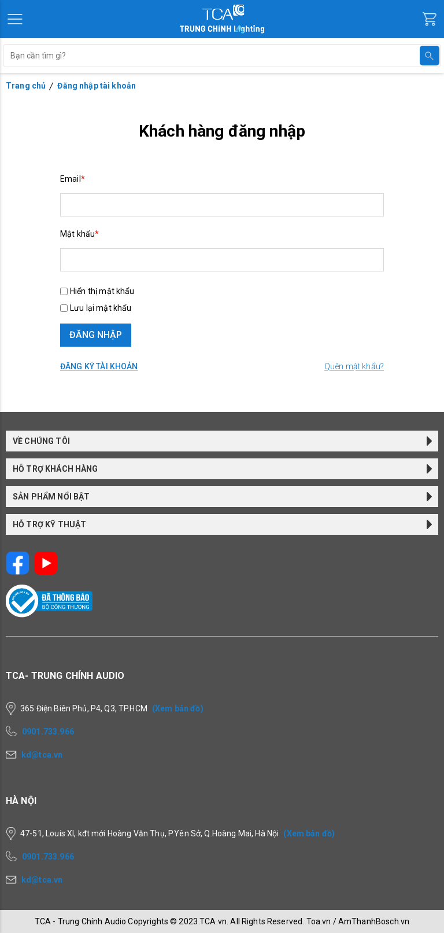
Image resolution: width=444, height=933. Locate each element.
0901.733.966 (48, 731)
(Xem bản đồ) (178, 708)
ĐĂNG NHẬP (95, 334)
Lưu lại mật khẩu (100, 308)
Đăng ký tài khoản (99, 366)
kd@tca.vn (41, 754)
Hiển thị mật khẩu (102, 291)
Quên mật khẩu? (354, 366)
